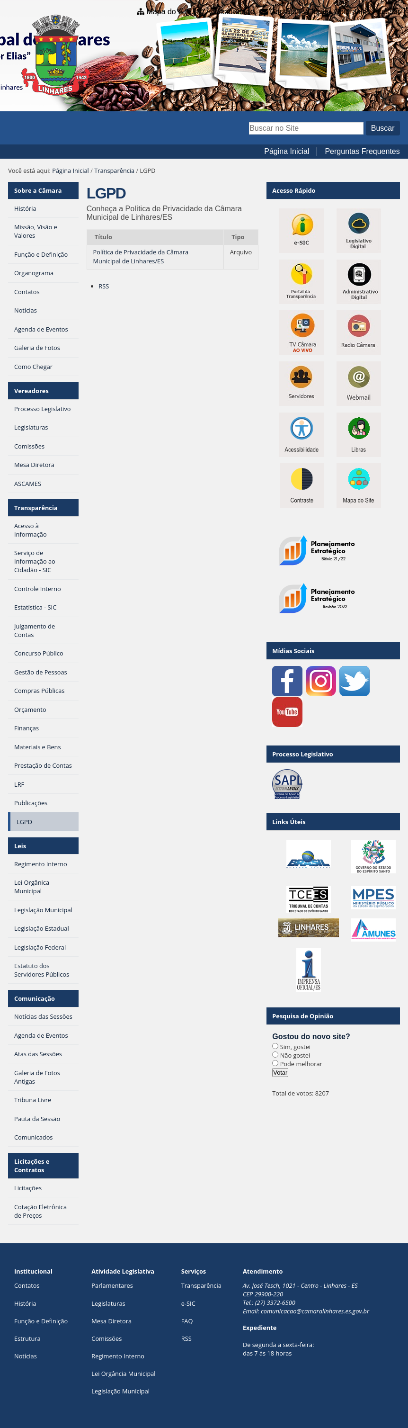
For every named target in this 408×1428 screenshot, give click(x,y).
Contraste (350, 12)
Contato (283, 12)
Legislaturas (108, 1303)
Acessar (386, 12)
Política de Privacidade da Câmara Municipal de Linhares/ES (141, 256)
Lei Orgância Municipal (123, 1373)
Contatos (27, 1285)
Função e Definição (41, 1321)
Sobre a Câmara (38, 190)
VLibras (315, 12)
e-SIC (188, 1303)
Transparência (114, 170)
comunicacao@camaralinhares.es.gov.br (315, 1311)
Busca (248, 120)
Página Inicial (286, 151)
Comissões (106, 1338)
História (25, 1303)
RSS (103, 286)
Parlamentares (112, 1285)
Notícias (25, 1356)
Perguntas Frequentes (362, 151)
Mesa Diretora (111, 1321)
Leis (20, 846)
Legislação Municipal (120, 1391)
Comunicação (34, 998)
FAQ (187, 1321)
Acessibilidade (230, 12)
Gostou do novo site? (311, 1037)
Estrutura (27, 1338)
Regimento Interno (117, 1356)
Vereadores (31, 390)
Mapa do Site (169, 12)
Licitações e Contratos (31, 1165)
